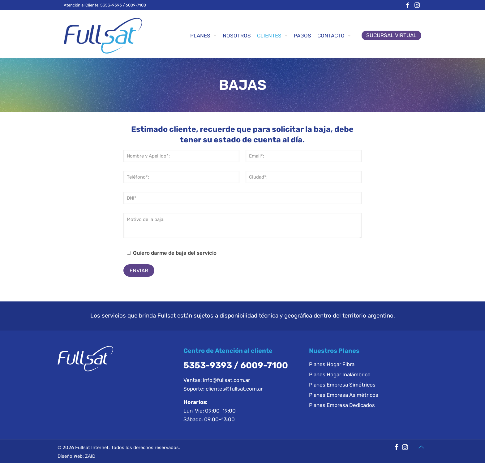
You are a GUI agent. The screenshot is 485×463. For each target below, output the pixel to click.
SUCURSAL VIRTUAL (391, 35)
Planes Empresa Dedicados (342, 405)
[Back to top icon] (420, 446)
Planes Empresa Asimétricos (343, 395)
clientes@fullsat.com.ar (234, 389)
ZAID (90, 456)
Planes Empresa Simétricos (342, 385)
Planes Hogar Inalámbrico (340, 374)
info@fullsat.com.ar (226, 380)
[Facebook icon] (408, 5)
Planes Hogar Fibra (331, 364)
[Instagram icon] (417, 5)
